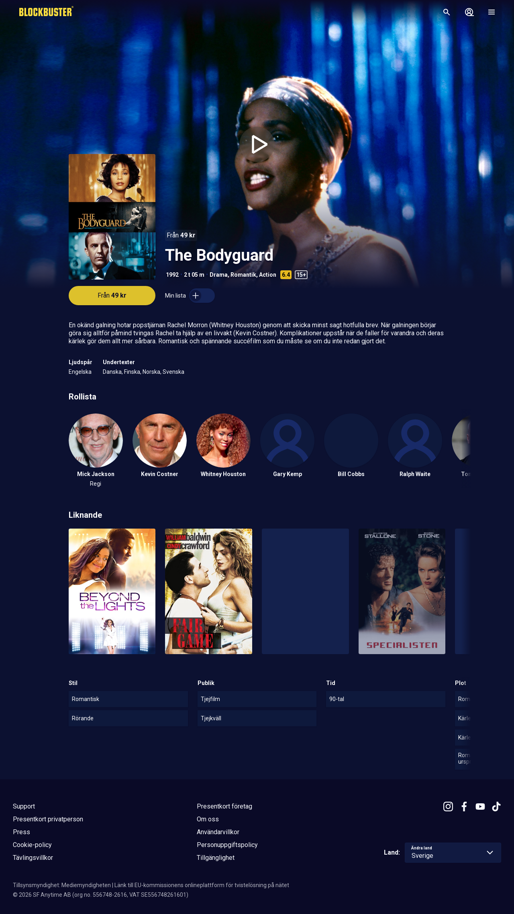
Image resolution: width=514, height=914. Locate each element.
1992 (172, 275)
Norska (151, 372)
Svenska (173, 372)
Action (267, 275)
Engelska (80, 372)
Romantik (243, 275)
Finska (132, 372)
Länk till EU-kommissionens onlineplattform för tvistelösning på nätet (201, 885)
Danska (112, 372)
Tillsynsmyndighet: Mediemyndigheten (62, 885)
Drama (219, 275)
